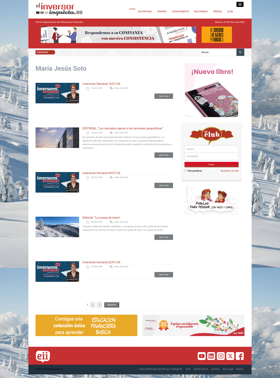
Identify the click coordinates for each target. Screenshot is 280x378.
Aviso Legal (227, 369)
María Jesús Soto (121, 88)
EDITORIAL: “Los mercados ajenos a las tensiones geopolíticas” (122, 128)
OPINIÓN (161, 11)
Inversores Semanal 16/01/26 (101, 83)
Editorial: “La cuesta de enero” (101, 217)
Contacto (215, 369)
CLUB (230, 11)
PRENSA (217, 11)
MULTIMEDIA (201, 11)
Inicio (188, 369)
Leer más (164, 96)
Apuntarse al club (230, 170)
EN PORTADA (145, 11)
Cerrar (132, 8)
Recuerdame (193, 170)
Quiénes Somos (200, 369)
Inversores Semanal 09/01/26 (101, 173)
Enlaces (239, 369)
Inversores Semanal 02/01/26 (101, 262)
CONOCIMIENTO (180, 11)
